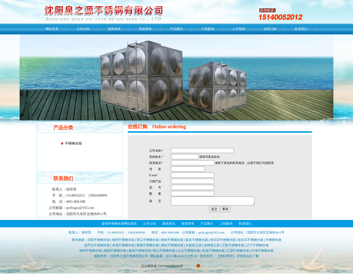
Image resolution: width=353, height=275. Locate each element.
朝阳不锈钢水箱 (115, 252)
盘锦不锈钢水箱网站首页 (119, 225)
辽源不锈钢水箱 (238, 252)
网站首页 (52, 29)
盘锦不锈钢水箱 (139, 252)
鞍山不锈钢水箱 (164, 252)
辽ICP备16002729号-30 (182, 257)
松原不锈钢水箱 (213, 252)
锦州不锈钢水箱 (123, 241)
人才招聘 (238, 29)
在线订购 (270, 29)
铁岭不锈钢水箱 (172, 241)
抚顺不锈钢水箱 (148, 246)
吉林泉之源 (212, 246)
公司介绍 (83, 29)
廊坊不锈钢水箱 (172, 246)
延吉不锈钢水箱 (197, 241)
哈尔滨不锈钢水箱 (223, 241)
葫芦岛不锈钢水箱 (97, 246)
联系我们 (301, 29)
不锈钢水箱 (73, 143)
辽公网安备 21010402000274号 (162, 267)
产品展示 (176, 29)
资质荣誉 (145, 29)
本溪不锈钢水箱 (123, 246)
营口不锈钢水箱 (148, 241)
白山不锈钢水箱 (189, 252)
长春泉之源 (194, 246)
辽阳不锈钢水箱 (233, 246)
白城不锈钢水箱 (262, 252)
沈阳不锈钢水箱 (99, 241)
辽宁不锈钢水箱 (257, 246)
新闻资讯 (114, 29)
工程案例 (207, 29)
